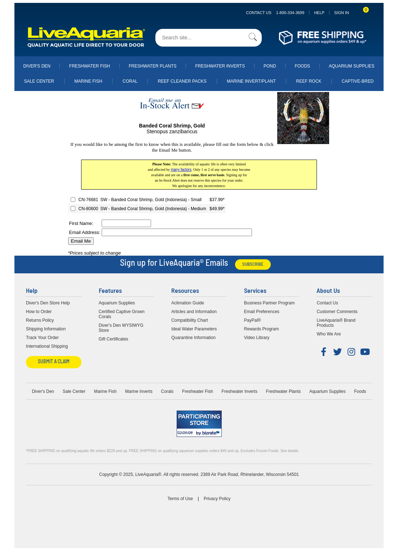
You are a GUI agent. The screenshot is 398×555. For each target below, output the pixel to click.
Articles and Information (194, 311)
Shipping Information (46, 328)
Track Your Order (42, 337)
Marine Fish (88, 81)
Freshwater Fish (89, 66)
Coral (130, 81)
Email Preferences (261, 311)
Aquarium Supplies (352, 66)
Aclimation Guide (187, 302)
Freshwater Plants (153, 66)
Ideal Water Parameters (194, 328)
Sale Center (39, 81)
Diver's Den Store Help (48, 302)
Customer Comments (337, 311)
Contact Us (275, 12)
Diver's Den (36, 66)
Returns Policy (40, 320)
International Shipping (47, 346)
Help (319, 12)
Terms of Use (180, 498)
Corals (167, 391)
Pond (270, 66)
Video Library (257, 337)
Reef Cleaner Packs (182, 81)
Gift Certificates (113, 339)
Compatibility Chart (189, 320)
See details (289, 451)
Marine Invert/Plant (251, 81)
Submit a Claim (54, 362)
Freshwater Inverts (220, 66)
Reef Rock (308, 81)
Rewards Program (261, 328)
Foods (302, 66)
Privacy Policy (217, 498)
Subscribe (253, 264)
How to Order (39, 311)
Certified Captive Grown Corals (122, 314)
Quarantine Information (193, 337)
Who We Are (329, 334)
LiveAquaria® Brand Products (336, 323)
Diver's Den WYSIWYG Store (121, 328)
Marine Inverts (138, 391)
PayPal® (252, 320)
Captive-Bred (358, 81)
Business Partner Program (269, 302)
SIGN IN (341, 12)
